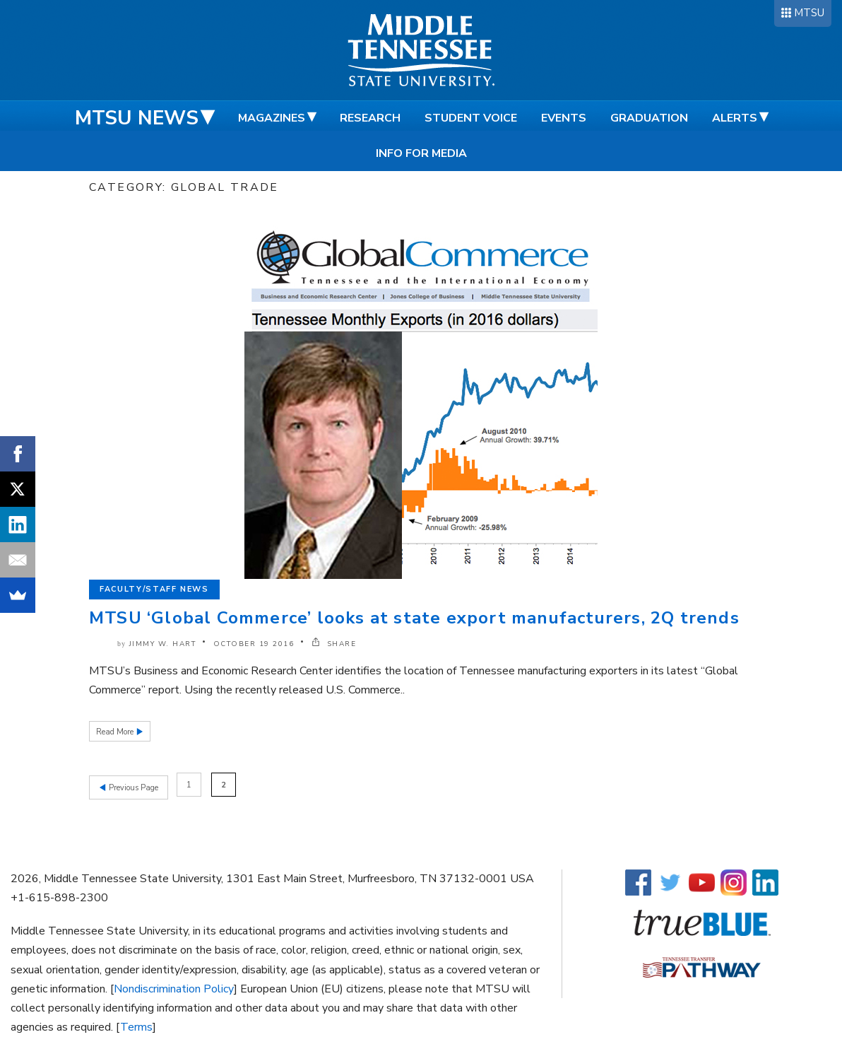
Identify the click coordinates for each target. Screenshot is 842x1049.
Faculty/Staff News (154, 589)
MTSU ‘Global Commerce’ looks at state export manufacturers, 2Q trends (414, 617)
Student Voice (471, 118)
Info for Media (421, 153)
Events (563, 118)
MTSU (809, 13)
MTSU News (136, 118)
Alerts (734, 118)
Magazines (271, 118)
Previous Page (132, 785)
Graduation (649, 118)
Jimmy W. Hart (162, 644)
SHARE (334, 644)
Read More (116, 732)
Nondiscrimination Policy (174, 986)
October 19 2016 (254, 644)
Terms (136, 1025)
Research (370, 118)
